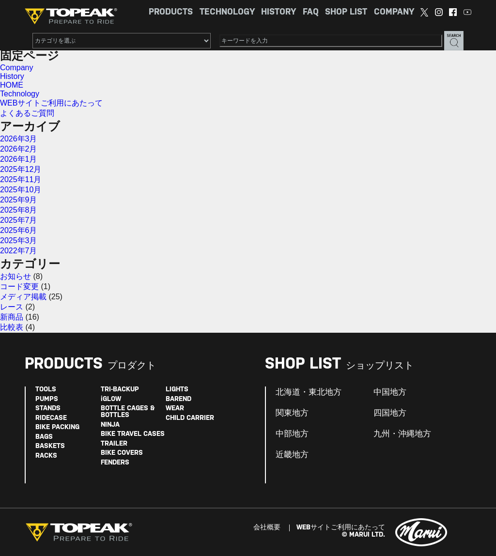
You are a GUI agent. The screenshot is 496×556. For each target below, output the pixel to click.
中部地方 (292, 434)
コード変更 (19, 286)
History (12, 76)
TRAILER (114, 444)
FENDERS (115, 463)
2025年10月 (20, 189)
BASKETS (50, 446)
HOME (11, 85)
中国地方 (389, 392)
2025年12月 (20, 169)
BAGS (44, 437)
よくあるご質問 (27, 113)
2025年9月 (18, 200)
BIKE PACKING (57, 427)
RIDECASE (51, 418)
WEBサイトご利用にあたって (51, 103)
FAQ (311, 12)
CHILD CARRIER (190, 418)
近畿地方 (292, 455)
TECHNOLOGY (227, 12)
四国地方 (389, 413)
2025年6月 (18, 230)
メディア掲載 (23, 297)
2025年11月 (20, 179)
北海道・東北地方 (308, 392)
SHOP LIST (346, 12)
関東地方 (292, 413)
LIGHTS (177, 389)
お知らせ (15, 276)
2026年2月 (18, 149)
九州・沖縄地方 (402, 434)
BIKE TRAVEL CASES (133, 434)
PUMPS (46, 399)
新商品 (11, 317)
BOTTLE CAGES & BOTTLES (128, 411)
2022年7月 (18, 251)
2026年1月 (18, 159)
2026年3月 (18, 139)
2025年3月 (18, 240)
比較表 (11, 327)
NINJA (110, 425)
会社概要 (266, 528)
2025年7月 (18, 220)
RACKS (46, 456)
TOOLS (45, 389)
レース (11, 307)
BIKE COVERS (122, 453)
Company (16, 67)
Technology (19, 94)
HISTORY (278, 12)
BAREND (178, 399)
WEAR (175, 408)
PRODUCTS (171, 12)
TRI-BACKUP (120, 389)
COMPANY (394, 12)
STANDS (48, 408)
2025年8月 (18, 210)
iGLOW (111, 399)
